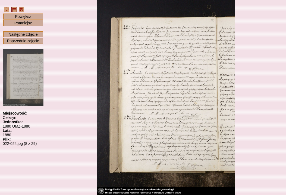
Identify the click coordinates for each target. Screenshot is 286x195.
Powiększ (23, 16)
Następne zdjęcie (22, 34)
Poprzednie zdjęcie (23, 41)
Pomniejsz (23, 23)
